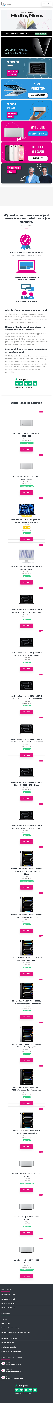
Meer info (26, 449)
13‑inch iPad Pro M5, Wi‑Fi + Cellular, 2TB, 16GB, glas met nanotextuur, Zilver (26, 871)
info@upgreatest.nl (13, 1371)
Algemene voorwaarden (9, 1338)
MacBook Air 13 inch (8, 1303)
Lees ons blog (5, 1323)
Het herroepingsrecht (8, 1347)
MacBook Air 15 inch (8, 1308)
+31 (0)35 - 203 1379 (13, 1364)
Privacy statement (7, 1343)
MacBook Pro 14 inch (8, 1295)
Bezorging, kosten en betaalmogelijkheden (15, 1332)
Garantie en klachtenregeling (11, 1351)
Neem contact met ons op (10, 1328)
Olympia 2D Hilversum (14, 1378)
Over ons (4, 1319)
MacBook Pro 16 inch (8, 1299)
